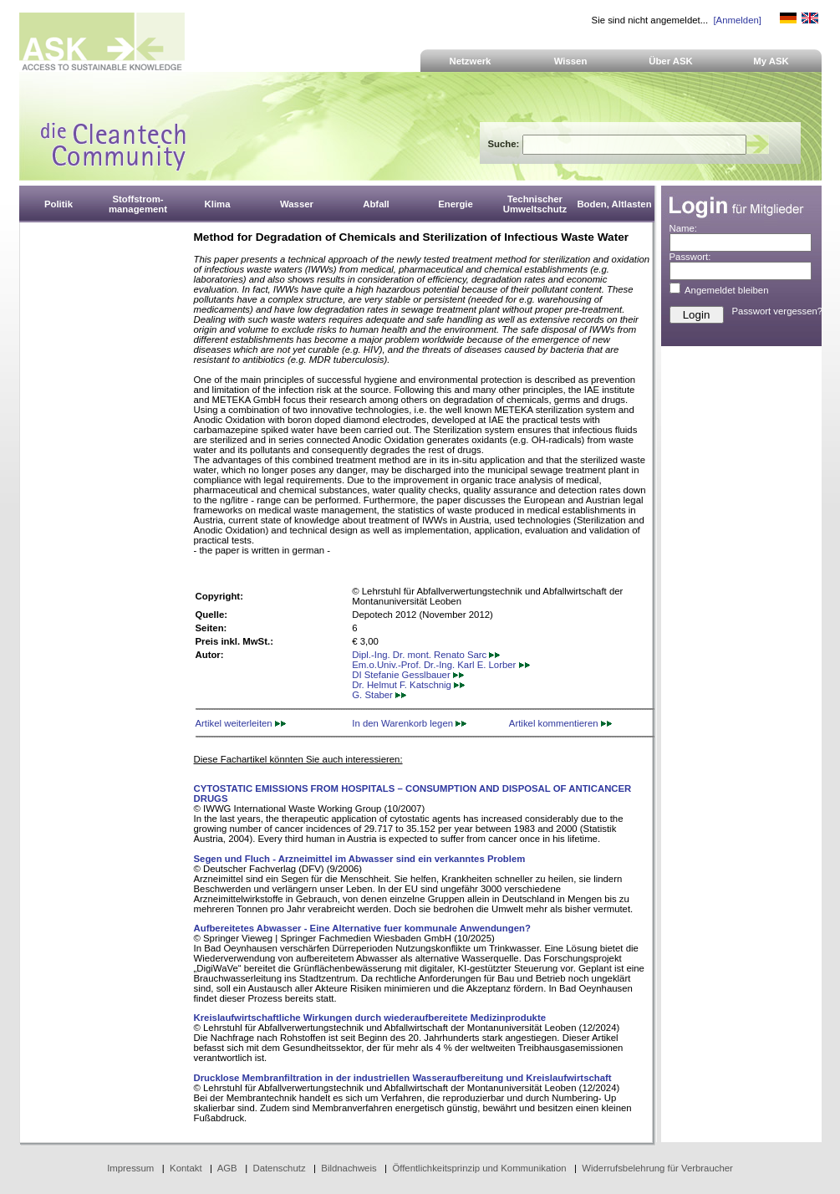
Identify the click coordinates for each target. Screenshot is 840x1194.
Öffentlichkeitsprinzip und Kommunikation (479, 1168)
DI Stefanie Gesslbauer (408, 675)
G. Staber (379, 695)
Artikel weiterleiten (241, 723)
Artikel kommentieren (560, 723)
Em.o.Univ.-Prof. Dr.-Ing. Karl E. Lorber (440, 665)
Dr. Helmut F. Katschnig (408, 685)
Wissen (571, 61)
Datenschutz (278, 1168)
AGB (227, 1168)
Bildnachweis (348, 1168)
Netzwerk (470, 61)
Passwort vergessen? (777, 311)
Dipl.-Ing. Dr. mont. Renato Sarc (426, 655)
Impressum (130, 1168)
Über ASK (671, 61)
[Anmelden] (737, 20)
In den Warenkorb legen (409, 723)
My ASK (771, 61)
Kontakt (186, 1168)
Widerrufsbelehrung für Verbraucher (657, 1168)
